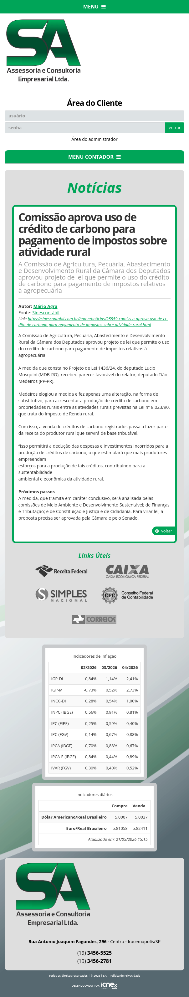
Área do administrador (94, 139)
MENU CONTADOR (94, 156)
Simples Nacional (61, 595)
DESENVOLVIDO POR (86, 986)
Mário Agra (45, 306)
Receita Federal (61, 571)
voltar (163, 531)
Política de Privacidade (125, 976)
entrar (175, 127)
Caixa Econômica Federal (128, 571)
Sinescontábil (45, 313)
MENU (94, 6)
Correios (94, 619)
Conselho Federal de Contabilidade (128, 595)
